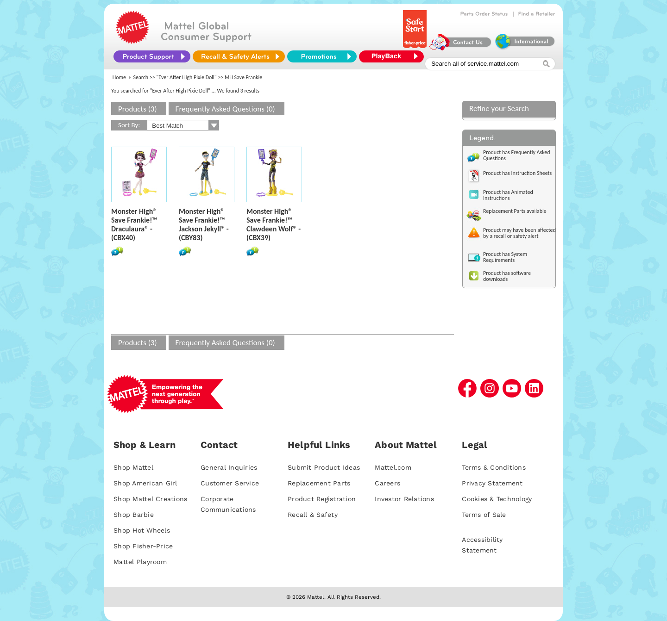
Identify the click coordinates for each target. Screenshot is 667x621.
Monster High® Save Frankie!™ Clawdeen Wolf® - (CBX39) (273, 224)
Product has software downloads (507, 276)
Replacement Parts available (515, 211)
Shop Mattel (133, 467)
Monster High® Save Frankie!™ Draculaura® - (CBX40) (134, 224)
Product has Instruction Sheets (517, 173)
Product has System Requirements (505, 257)
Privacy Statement (492, 483)
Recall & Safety (313, 514)
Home (119, 77)
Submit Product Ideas (324, 467)
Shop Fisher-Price (143, 546)
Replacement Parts (319, 483)
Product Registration (322, 499)
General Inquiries (229, 467)
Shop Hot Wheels (141, 530)
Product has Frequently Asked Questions (516, 155)
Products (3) (137, 109)
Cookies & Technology (497, 499)
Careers (387, 483)
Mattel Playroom (140, 561)
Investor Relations (404, 499)
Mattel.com (393, 467)
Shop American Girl (145, 483)
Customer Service (230, 483)
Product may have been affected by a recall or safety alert (519, 233)
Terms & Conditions (494, 467)
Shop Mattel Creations (150, 499)
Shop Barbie (133, 514)
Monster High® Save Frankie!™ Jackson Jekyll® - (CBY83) (204, 224)
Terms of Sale (484, 514)
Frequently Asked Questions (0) (225, 109)
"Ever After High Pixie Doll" (187, 77)
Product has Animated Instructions (508, 195)
